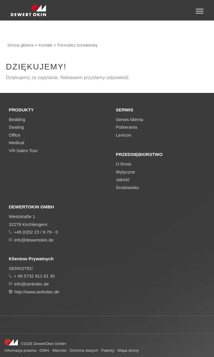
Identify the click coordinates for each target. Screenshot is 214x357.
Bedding (17, 119)
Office (14, 134)
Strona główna (20, 45)
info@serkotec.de (31, 283)
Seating (16, 127)
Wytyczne (125, 171)
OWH (44, 350)
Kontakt (45, 45)
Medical (16, 142)
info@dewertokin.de (33, 239)
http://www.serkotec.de (36, 291)
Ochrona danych (83, 350)
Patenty (107, 350)
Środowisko (127, 187)
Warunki (59, 350)
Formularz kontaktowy (77, 45)
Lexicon (123, 134)
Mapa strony (128, 350)
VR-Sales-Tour (23, 150)
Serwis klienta (129, 119)
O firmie (123, 164)
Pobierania (126, 127)
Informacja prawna (20, 350)
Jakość (123, 179)
